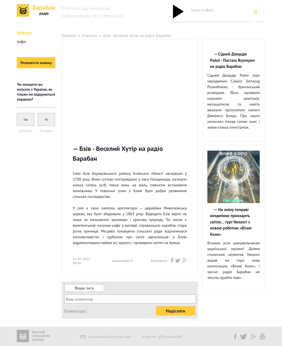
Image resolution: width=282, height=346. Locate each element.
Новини (24, 32)
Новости (89, 35)
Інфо (21, 41)
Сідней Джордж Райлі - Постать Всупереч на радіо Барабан (232, 60)
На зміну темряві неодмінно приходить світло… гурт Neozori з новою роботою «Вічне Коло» (231, 222)
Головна (69, 35)
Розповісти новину (36, 62)
